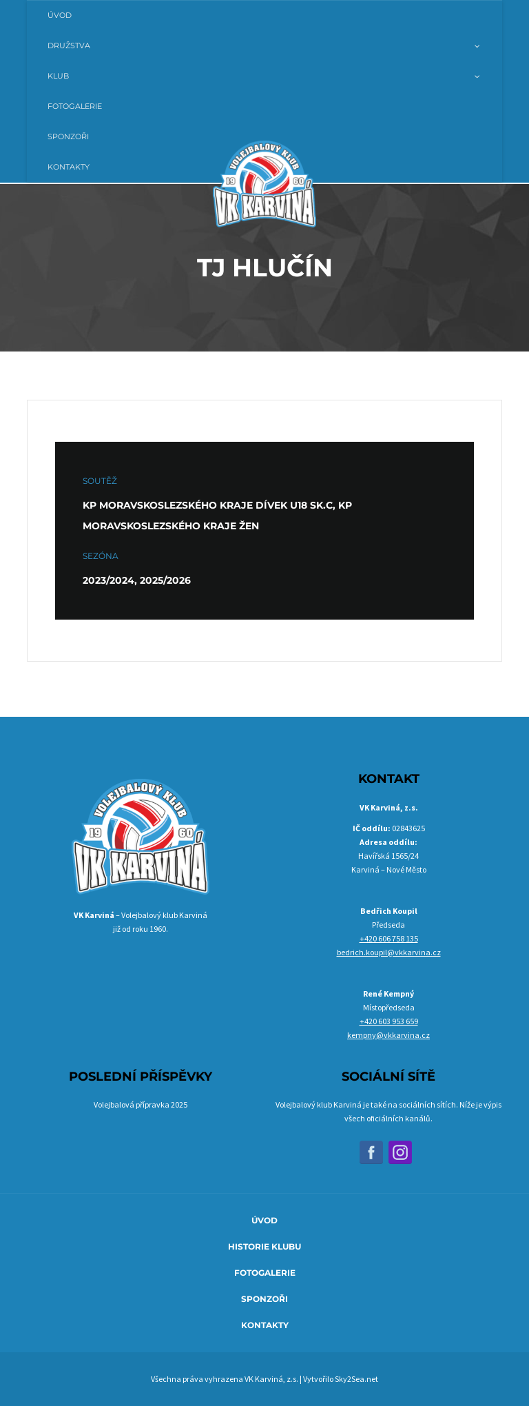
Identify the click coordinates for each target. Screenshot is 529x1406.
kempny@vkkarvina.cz (388, 1035)
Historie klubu (264, 1246)
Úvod (264, 1220)
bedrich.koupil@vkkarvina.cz (389, 952)
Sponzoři (264, 1299)
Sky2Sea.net (356, 1379)
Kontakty (265, 1325)
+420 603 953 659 (389, 1021)
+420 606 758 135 (389, 938)
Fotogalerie (264, 1272)
